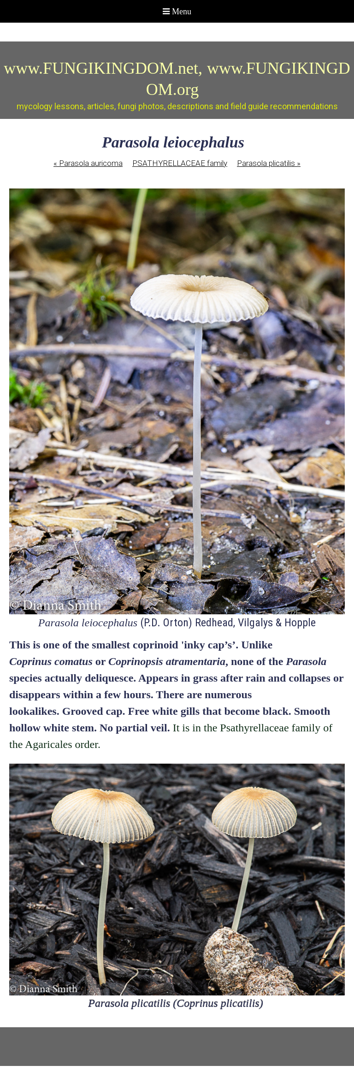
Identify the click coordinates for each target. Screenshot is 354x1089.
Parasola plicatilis (269, 163)
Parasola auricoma (88, 163)
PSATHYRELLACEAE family (179, 163)
